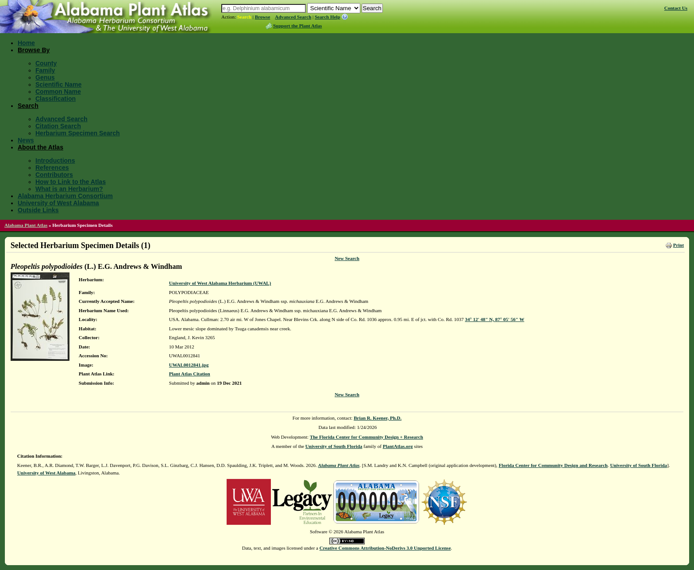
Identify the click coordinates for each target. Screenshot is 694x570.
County (46, 63)
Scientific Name (58, 84)
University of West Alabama (58, 203)
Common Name (58, 91)
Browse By (34, 50)
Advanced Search (293, 16)
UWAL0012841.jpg (189, 364)
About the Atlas (40, 147)
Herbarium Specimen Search (77, 133)
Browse (262, 16)
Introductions (55, 160)
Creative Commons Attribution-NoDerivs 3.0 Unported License (385, 548)
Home (26, 42)
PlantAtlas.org (398, 446)
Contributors (54, 174)
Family (45, 70)
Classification (55, 98)
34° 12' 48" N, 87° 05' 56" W (494, 319)
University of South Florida (333, 446)
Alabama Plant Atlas (25, 225)
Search (244, 16)
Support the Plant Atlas (297, 25)
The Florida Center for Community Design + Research (366, 437)
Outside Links (38, 210)
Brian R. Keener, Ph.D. (377, 418)
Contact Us (675, 8)
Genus (45, 77)
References (52, 167)
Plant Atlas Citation (189, 373)
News (26, 140)
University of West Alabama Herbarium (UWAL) (220, 283)
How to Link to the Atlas (70, 181)
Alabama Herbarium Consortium (65, 195)
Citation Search (58, 126)
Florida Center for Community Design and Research (553, 465)
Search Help (327, 16)
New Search (347, 258)
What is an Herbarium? (69, 188)
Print (678, 245)
